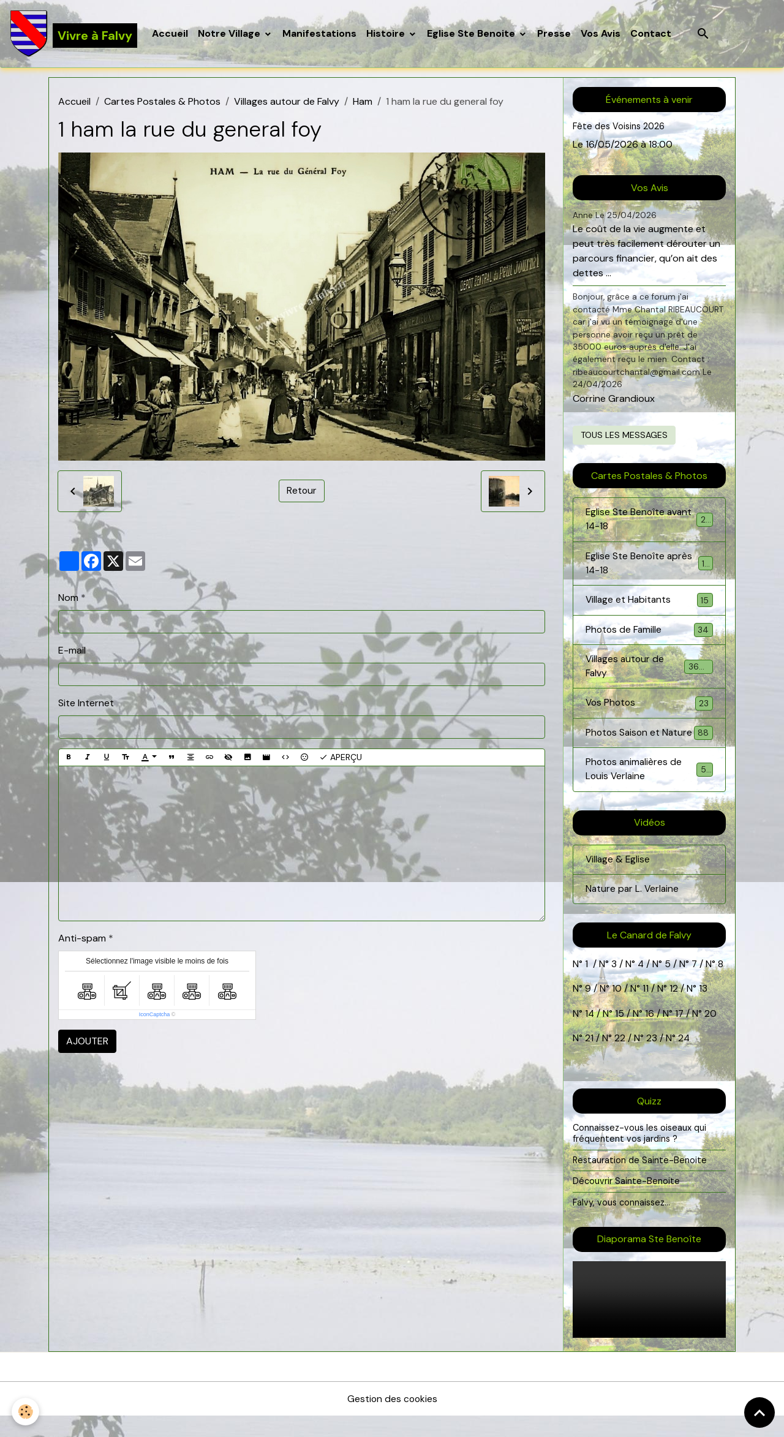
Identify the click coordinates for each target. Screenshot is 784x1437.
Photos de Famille (649, 633)
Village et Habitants (649, 603)
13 (703, 1010)
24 (683, 1059)
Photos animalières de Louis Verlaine (649, 790)
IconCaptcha (154, 1016)
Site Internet (86, 703)
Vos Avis (601, 34)
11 (644, 1010)
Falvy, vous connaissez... (622, 1223)
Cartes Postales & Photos (162, 102)
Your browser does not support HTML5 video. (649, 1320)
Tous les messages (624, 435)
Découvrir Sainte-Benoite (626, 1202)
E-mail (72, 650)
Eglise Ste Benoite (473, 34)
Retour (301, 491)
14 (590, 1034)
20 (710, 1034)
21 (590, 1059)
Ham (362, 102)
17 (680, 1034)
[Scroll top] (759, 1412)
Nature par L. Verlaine (633, 910)
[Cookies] (26, 1411)
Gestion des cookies (392, 1419)
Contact (651, 34)
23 (651, 1059)
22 (618, 1059)
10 (615, 1010)
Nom (68, 598)
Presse (554, 34)
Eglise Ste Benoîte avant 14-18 (649, 521)
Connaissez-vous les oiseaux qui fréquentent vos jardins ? (640, 1154)
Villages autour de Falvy (286, 102)
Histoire (387, 34)
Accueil (171, 34)
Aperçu (340, 758)
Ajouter (87, 1042)
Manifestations (320, 34)
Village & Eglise (619, 880)
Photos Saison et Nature (649, 745)
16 (650, 1034)
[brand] (74, 34)
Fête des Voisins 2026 (619, 127)
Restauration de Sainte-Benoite (640, 1181)
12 (674, 1010)
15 (620, 1034)
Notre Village (230, 34)
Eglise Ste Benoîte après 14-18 (649, 565)
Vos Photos (649, 708)
